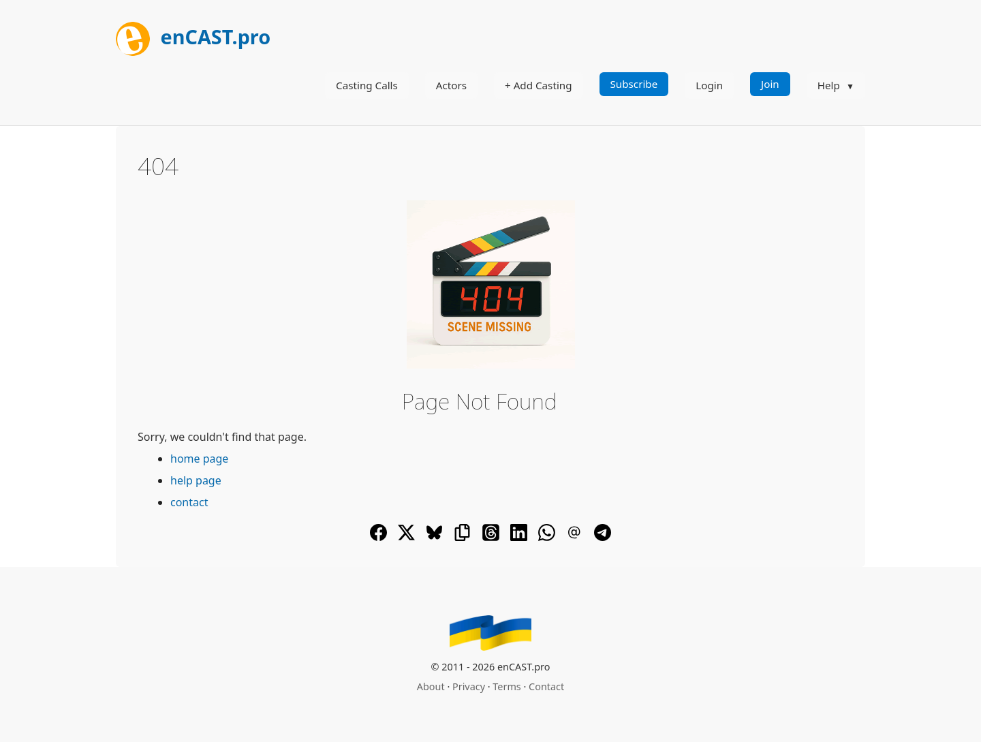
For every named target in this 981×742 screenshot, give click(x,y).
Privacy (468, 686)
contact (189, 502)
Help (829, 85)
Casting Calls (367, 85)
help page (195, 480)
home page (199, 458)
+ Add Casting (538, 85)
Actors (451, 85)
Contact (546, 686)
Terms (506, 686)
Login (709, 85)
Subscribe (634, 84)
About (431, 686)
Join (770, 84)
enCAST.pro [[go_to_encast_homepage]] (193, 36)
